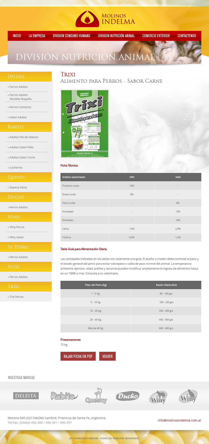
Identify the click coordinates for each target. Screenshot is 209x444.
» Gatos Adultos (17, 117)
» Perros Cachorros (19, 107)
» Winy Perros (16, 227)
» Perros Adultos (18, 86)
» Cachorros (15, 167)
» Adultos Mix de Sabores (23, 137)
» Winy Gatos (16, 237)
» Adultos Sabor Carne (21, 157)
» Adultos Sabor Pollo (20, 147)
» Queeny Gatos (17, 187)
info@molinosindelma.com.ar (179, 420)
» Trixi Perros (16, 296)
